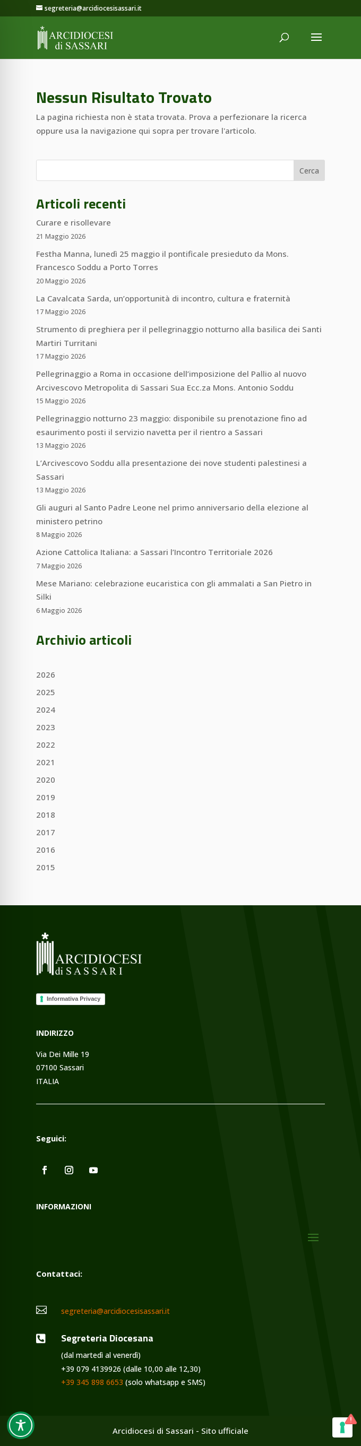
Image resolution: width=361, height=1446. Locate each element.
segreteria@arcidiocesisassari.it (115, 1311)
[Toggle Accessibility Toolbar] (20, 1425)
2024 (45, 709)
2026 (45, 674)
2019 (45, 797)
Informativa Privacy (74, 998)
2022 (45, 744)
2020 (45, 779)
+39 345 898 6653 (92, 1382)
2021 (45, 762)
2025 (45, 692)
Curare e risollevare (73, 222)
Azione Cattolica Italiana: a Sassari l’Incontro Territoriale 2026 (154, 552)
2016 (45, 849)
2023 (45, 727)
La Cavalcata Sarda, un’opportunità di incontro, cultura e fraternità (163, 298)
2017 (45, 832)
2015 (45, 867)
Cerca (309, 171)
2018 (45, 814)
